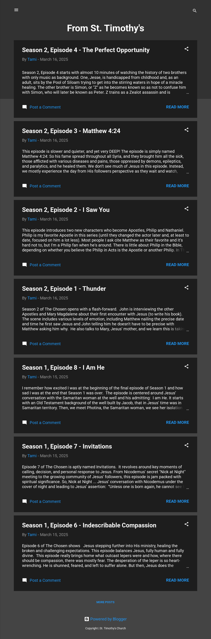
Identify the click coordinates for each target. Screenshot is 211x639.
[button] (186, 49)
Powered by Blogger (105, 619)
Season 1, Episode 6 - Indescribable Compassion (89, 525)
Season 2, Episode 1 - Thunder (64, 288)
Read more (177, 106)
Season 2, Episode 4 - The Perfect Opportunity (86, 50)
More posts (105, 602)
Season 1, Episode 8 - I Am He (63, 367)
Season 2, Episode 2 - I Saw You (66, 209)
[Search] (194, 11)
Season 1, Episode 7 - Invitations (67, 446)
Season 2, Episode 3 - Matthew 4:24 (71, 130)
